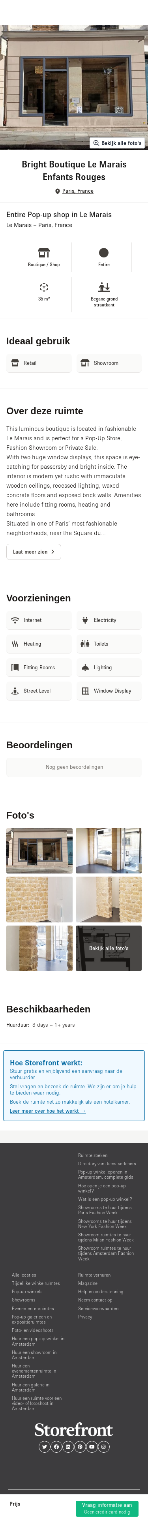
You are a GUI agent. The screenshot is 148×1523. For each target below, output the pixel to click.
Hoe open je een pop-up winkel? (102, 1188)
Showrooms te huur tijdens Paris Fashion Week (105, 1210)
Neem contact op (95, 1299)
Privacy (85, 1316)
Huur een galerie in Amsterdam (30, 1387)
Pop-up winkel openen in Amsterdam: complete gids (105, 1174)
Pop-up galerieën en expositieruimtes (32, 1319)
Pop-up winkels (27, 1291)
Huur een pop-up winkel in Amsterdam (38, 1341)
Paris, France (78, 191)
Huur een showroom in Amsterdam (34, 1355)
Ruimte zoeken (92, 1155)
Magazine (87, 1283)
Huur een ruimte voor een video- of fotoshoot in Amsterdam (37, 1403)
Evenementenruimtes (33, 1308)
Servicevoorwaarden (98, 1308)
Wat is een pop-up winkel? (105, 1199)
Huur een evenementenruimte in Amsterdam (34, 1370)
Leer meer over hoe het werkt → (48, 1111)
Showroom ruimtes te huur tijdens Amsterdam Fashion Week (106, 1253)
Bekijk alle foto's (117, 142)
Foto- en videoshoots (33, 1330)
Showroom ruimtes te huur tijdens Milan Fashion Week (106, 1237)
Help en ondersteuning (101, 1291)
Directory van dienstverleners (107, 1163)
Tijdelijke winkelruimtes (36, 1283)
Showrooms (24, 1299)
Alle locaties (24, 1274)
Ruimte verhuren (94, 1274)
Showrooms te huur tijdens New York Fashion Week (105, 1224)
